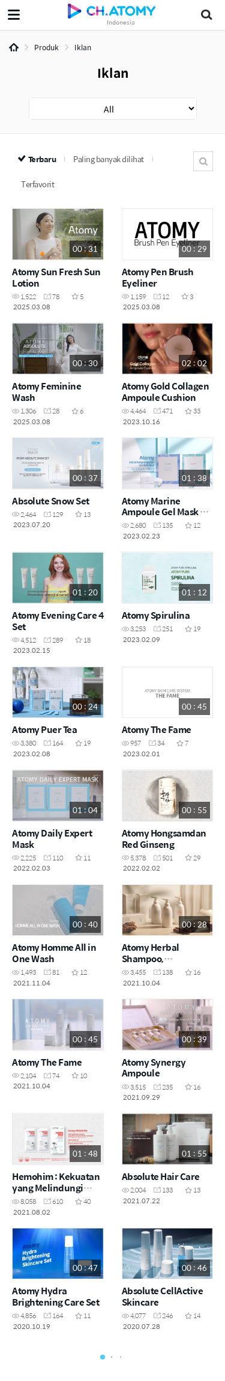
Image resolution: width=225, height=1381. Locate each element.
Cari (203, 161)
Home (14, 47)
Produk (46, 47)
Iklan (82, 47)
